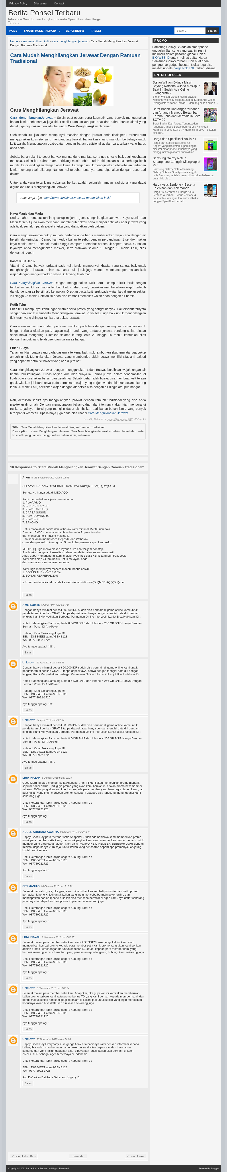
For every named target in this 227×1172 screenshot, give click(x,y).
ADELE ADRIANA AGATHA (40, 832)
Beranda (77, 1156)
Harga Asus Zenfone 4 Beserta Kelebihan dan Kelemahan (174, 186)
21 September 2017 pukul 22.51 (51, 477)
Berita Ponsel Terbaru (44, 12)
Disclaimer (40, 3)
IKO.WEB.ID (161, 57)
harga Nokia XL (184, 68)
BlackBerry (75, 30)
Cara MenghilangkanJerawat (31, 117)
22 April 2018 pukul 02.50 (54, 605)
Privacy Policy (18, 3)
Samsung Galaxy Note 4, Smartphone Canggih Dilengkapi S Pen (176, 161)
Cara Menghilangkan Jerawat (31, 283)
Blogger (215, 1168)
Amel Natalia (31, 604)
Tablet (96, 30)
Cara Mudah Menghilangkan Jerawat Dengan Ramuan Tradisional (75, 58)
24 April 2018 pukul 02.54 (50, 720)
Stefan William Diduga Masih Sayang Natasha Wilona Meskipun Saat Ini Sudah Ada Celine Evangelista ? (176, 88)
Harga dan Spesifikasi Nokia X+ (174, 139)
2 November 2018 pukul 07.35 (58, 937)
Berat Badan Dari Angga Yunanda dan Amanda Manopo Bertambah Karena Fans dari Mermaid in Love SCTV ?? (176, 114)
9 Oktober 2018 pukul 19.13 (75, 832)
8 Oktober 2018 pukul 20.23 (57, 777)
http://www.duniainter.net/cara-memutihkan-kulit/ (77, 198)
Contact (59, 3)
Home (13, 30)
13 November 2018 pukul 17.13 (54, 1039)
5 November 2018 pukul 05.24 (53, 988)
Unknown (28, 662)
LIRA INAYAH (31, 777)
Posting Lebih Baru (24, 1156)
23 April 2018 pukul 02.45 (50, 662)
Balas (28, 595)
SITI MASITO (31, 886)
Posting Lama (136, 1156)
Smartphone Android (40, 30)
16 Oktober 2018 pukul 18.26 (56, 886)
